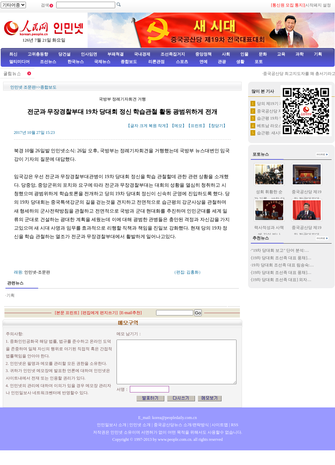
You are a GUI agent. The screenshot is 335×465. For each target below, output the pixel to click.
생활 (240, 61)
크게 (143, 125)
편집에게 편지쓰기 (99, 312)
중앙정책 (203, 54)
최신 (13, 54)
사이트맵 (220, 424)
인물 (244, 54)
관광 (222, 61)
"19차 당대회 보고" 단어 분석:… (280, 250)
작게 (162, 125)
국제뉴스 (102, 61)
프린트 (197, 125)
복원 (153, 125)
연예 (203, 61)
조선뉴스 (48, 61)
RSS (234, 424)
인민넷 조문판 (23, 87)
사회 (226, 54)
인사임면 (89, 54)
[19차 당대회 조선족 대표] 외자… (281, 279)
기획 (318, 54)
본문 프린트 (67, 312)
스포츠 (181, 61)
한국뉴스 (75, 61)
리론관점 (156, 61)
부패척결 (115, 54)
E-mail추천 (130, 312)
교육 (281, 54)
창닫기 (217, 125)
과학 (299, 54)
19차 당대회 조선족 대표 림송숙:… (283, 265)
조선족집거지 (173, 54)
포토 (259, 61)
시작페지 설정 (318, 5)
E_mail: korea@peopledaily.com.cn (167, 417)
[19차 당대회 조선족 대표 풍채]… (281, 257)
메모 (178, 125)
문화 (263, 54)
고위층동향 (38, 54)
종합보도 (129, 61)
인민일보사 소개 (111, 424)
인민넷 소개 (139, 424)
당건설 (64, 54)
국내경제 (142, 54)
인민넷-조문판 (37, 272)
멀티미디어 (19, 61)
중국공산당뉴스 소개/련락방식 (181, 424)
